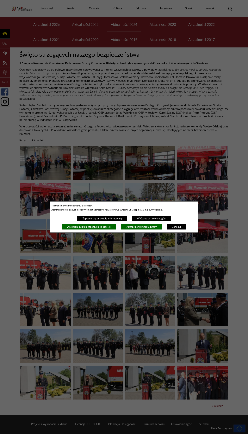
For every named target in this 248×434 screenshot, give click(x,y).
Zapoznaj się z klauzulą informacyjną (102, 218)
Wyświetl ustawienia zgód (151, 218)
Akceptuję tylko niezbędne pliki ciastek (89, 226)
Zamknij (176, 227)
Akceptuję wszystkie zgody (142, 226)
